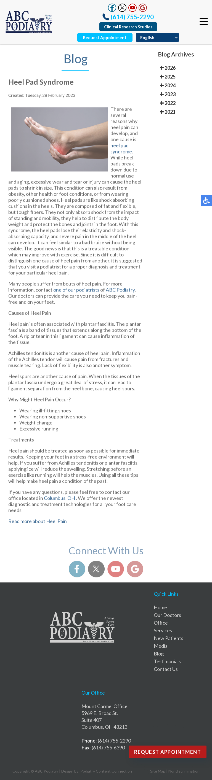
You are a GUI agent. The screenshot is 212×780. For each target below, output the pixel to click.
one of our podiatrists (76, 291)
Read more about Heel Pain (37, 523)
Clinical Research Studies (128, 26)
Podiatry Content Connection (106, 771)
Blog (159, 654)
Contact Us (166, 669)
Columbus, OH (59, 500)
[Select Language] (157, 37)
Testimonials (167, 661)
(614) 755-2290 (132, 17)
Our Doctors (167, 615)
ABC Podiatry (120, 291)
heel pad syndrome (121, 150)
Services (163, 630)
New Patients (168, 638)
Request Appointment (104, 37)
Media (161, 646)
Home (160, 607)
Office (161, 623)
